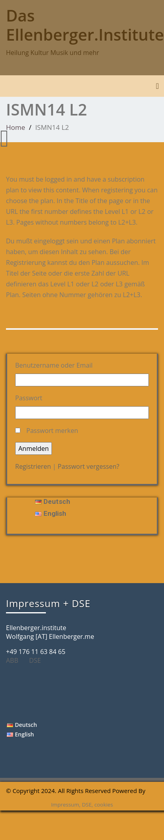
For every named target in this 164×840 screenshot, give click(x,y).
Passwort (28, 398)
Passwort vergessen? (88, 466)
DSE (38, 660)
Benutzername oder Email (54, 365)
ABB (15, 660)
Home (15, 127)
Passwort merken (52, 430)
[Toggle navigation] (157, 86)
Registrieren (33, 466)
